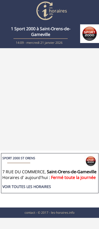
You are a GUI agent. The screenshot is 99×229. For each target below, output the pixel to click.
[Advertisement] (48, 99)
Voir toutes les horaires (26, 186)
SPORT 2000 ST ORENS (18, 158)
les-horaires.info (62, 212)
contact (30, 212)
